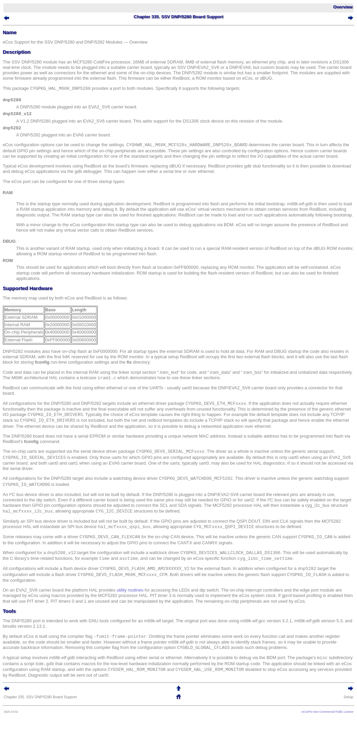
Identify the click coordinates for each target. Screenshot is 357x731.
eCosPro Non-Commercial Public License (327, 711)
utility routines (129, 590)
